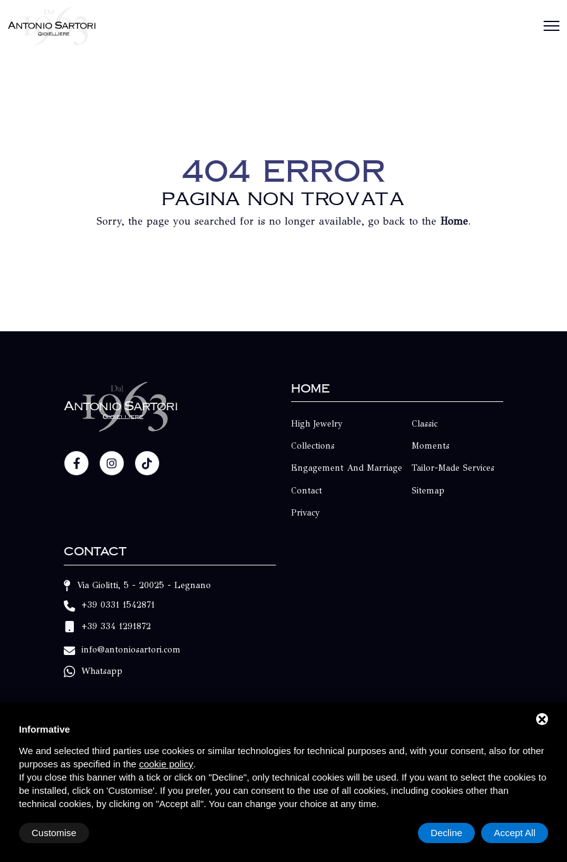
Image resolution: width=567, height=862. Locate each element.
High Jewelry (317, 423)
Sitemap (428, 490)
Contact (306, 490)
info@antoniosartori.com (131, 649)
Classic (425, 423)
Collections (313, 445)
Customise (54, 832)
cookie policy (166, 764)
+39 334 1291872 (116, 627)
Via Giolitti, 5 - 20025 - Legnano (144, 585)
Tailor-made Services (453, 468)
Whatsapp (101, 671)
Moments (431, 445)
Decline (446, 832)
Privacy (305, 512)
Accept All (514, 832)
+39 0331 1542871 (118, 604)
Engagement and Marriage (346, 468)
